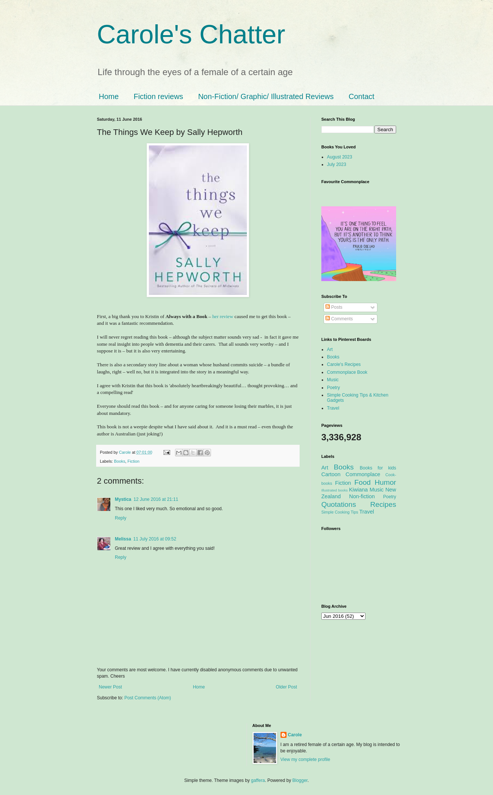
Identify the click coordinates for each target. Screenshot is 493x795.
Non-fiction (362, 496)
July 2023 (336, 164)
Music (333, 379)
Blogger (300, 780)
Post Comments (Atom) (147, 697)
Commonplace (363, 474)
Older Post (286, 687)
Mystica (123, 499)
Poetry (333, 387)
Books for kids (378, 468)
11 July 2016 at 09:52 (154, 539)
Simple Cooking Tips (339, 512)
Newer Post (110, 687)
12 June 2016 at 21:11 (156, 499)
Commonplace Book (347, 372)
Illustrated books (334, 490)
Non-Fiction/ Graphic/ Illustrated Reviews (266, 96)
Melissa (123, 539)
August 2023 (339, 157)
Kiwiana (358, 490)
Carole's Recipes (344, 364)
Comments (339, 318)
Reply (120, 518)
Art (330, 349)
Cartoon (330, 474)
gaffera (258, 780)
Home (109, 96)
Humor (385, 482)
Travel (333, 408)
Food (362, 482)
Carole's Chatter (191, 34)
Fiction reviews (158, 96)
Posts (333, 307)
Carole (125, 452)
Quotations (338, 504)
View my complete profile (305, 759)
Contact (361, 96)
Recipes (383, 504)
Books (119, 461)
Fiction (134, 461)
